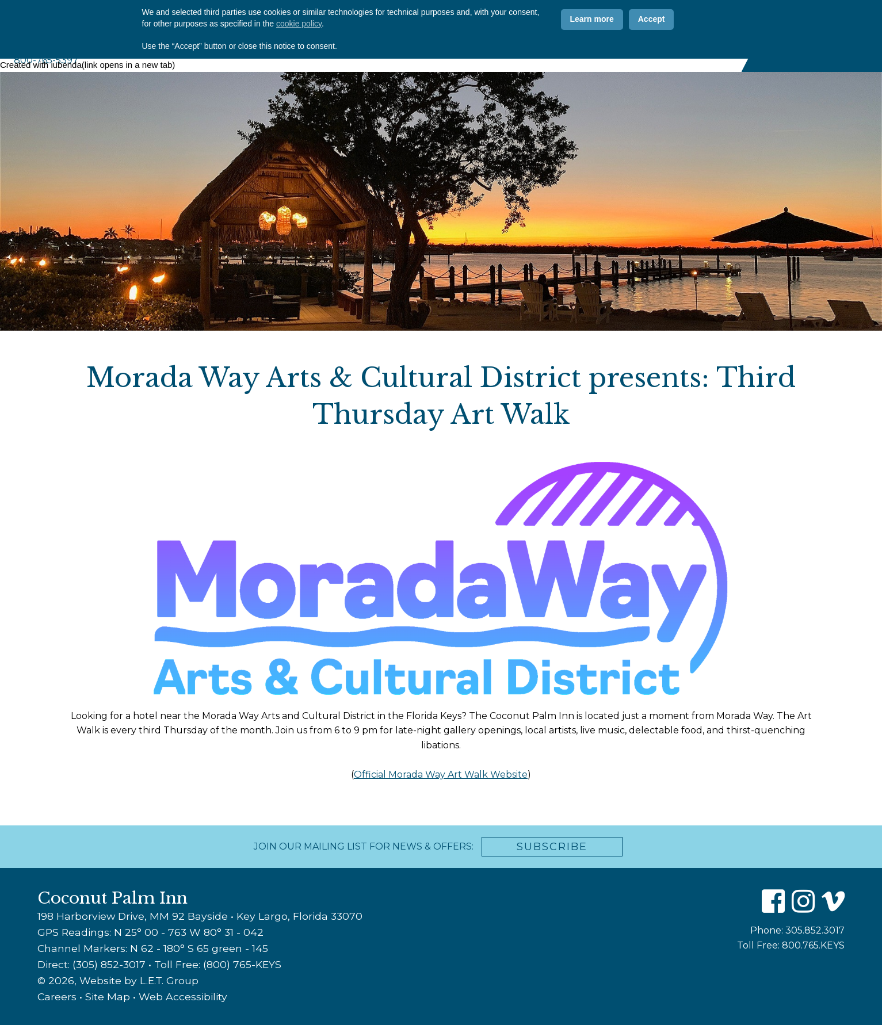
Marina (540, 53)
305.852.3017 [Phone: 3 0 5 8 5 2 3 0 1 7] (815, 930)
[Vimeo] (722, 19)
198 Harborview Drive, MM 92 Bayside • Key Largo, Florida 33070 (199, 916)
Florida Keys (705, 53)
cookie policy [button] (299, 977)
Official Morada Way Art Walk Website (441, 774)
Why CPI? (374, 19)
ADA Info (624, 19)
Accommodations (405, 53)
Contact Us (555, 19)
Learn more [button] (592, 973)
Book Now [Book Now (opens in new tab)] (817, 35)
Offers (491, 19)
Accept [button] (651, 973)
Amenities (483, 53)
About (336, 53)
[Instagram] (699, 19)
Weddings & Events (617, 53)
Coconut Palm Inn (121, 25)
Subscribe (552, 846)
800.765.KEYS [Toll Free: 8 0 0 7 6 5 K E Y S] (813, 945)
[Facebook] (676, 19)
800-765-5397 (46, 60)
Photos (434, 19)
